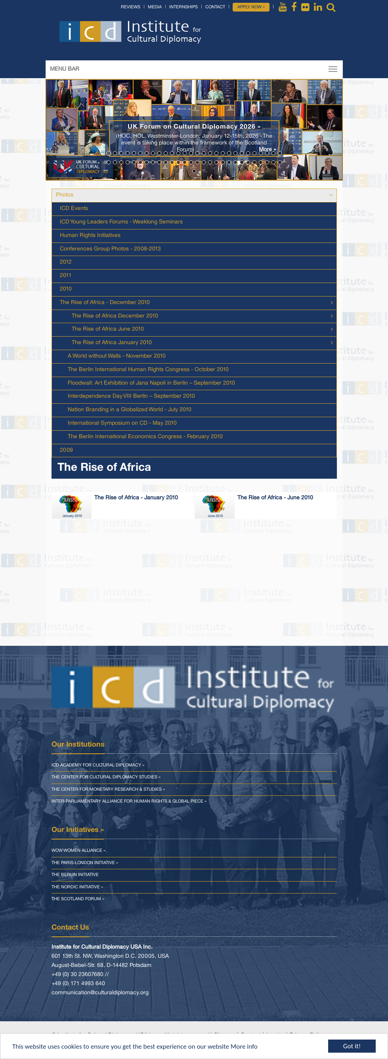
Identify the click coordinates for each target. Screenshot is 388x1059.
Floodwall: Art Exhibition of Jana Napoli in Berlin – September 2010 (151, 383)
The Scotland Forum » (78, 899)
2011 (66, 275)
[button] (68, 130)
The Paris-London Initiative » (85, 863)
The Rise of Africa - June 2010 (275, 498)
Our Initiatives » (78, 830)
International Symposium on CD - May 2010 (122, 423)
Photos (64, 195)
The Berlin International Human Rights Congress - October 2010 (148, 369)
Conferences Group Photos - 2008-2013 (110, 249)
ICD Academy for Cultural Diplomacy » (98, 765)
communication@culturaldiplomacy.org (100, 992)
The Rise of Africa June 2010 (108, 329)
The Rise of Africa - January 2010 (136, 498)
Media (155, 7)
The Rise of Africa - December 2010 (105, 302)
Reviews (130, 7)
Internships (183, 7)
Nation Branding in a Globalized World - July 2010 (129, 409)
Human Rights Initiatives (90, 235)
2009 (66, 450)
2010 (66, 289)
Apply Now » (251, 7)
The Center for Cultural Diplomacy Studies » (106, 777)
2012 (66, 262)
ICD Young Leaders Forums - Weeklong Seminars (121, 222)
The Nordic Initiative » (77, 887)
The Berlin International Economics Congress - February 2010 (145, 436)
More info (244, 1046)
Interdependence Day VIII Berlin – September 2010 (131, 396)
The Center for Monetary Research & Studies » (108, 789)
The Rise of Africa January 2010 (112, 342)
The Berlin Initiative (75, 875)
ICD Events (74, 208)
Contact (215, 7)
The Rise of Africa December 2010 (115, 316)
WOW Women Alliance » (78, 851)
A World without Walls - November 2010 (117, 356)
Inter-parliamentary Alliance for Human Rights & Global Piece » (129, 801)
